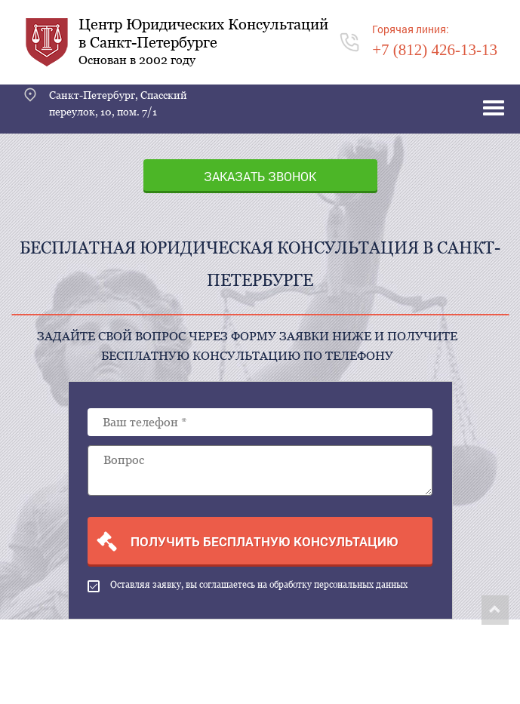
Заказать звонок (260, 176)
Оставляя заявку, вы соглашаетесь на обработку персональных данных (248, 585)
